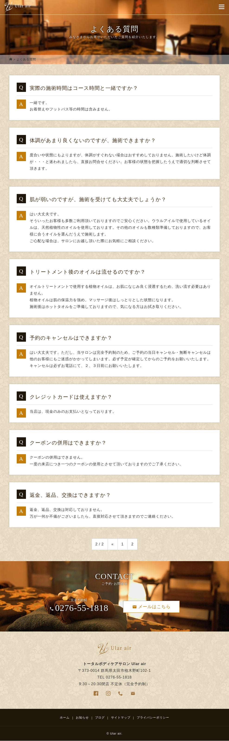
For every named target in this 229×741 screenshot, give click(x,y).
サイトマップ (120, 717)
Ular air (115, 733)
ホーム (65, 717)
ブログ (100, 717)
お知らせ (82, 717)
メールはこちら (151, 606)
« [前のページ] (112, 544)
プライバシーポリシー (153, 717)
